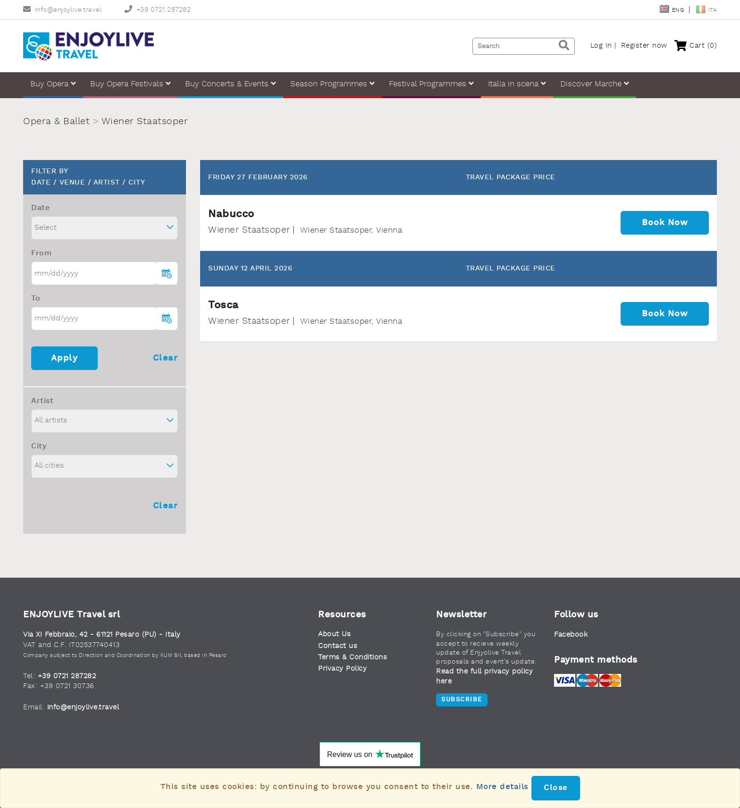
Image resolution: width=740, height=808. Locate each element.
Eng (672, 10)
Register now (644, 46)
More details (502, 787)
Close (556, 788)
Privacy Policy (342, 669)
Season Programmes (332, 83)
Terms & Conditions (352, 657)
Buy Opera (53, 83)
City (38, 446)
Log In (601, 46)
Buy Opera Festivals (130, 83)
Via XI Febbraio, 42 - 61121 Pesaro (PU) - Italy (102, 635)
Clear (165, 358)
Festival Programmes (431, 83)
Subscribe (461, 700)
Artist (42, 401)
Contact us (337, 646)
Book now (665, 223)
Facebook (571, 635)
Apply (64, 358)
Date (40, 208)
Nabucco (231, 214)
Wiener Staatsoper (144, 121)
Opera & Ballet (56, 121)
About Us (334, 634)
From (41, 253)
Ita (706, 10)
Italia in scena (517, 83)
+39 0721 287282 (158, 10)
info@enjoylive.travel (62, 10)
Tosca (223, 305)
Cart (695, 46)
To (35, 299)
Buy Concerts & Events (230, 83)
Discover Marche (594, 83)
